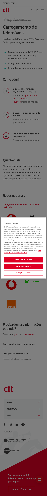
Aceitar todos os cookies (23, 266)
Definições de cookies (23, 273)
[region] (23, 248)
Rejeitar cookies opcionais (23, 260)
